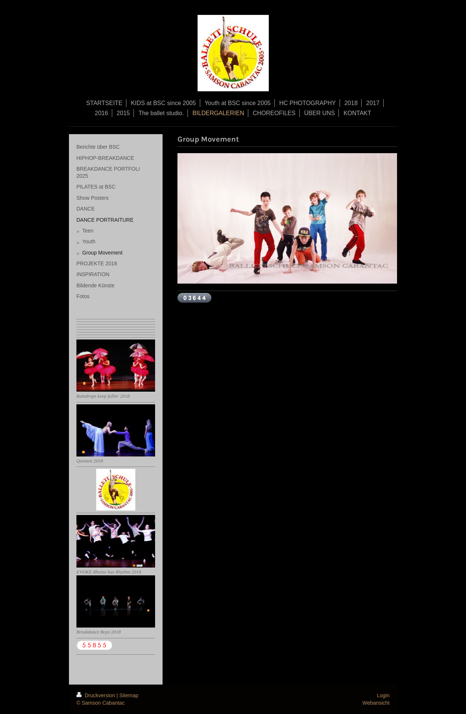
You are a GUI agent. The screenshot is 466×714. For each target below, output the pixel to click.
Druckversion (96, 695)
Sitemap (128, 695)
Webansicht (376, 703)
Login (383, 695)
